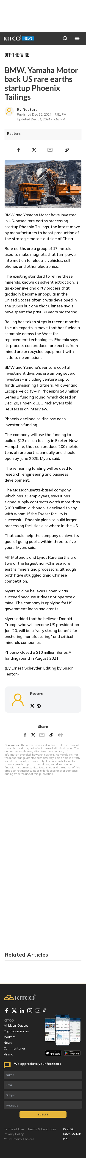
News (8, 1043)
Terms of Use (14, 1129)
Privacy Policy (14, 1134)
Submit (43, 1114)
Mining (8, 1054)
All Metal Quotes (16, 1025)
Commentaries (15, 1048)
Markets (10, 1037)
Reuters (30, 109)
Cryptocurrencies (16, 1031)
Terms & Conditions (42, 1129)
